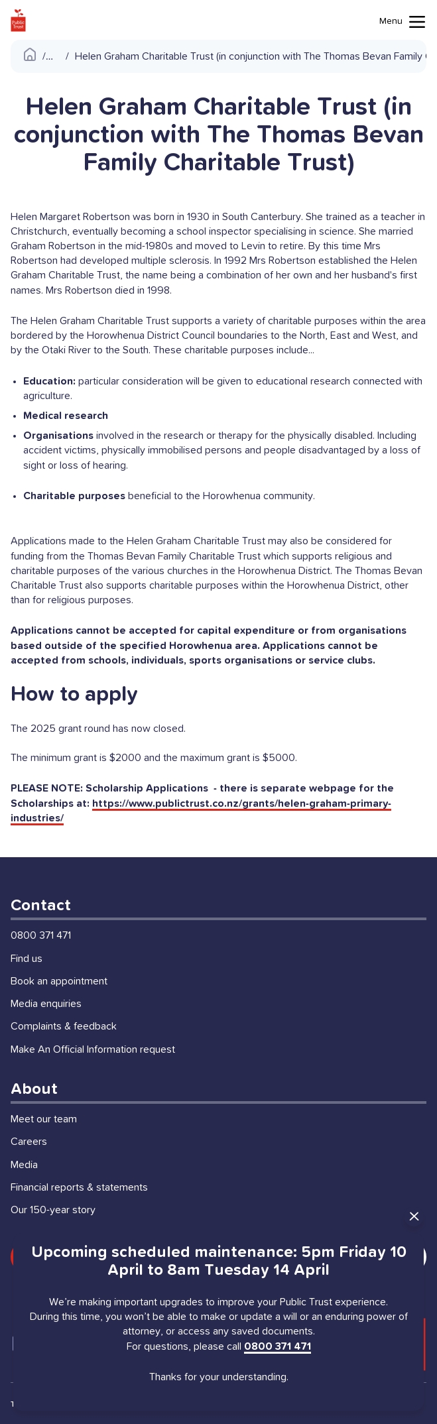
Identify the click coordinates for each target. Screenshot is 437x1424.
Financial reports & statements (79, 1187)
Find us (26, 958)
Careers (29, 1141)
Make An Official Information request (93, 1049)
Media (24, 1164)
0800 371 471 (41, 935)
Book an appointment (59, 981)
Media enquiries (46, 1003)
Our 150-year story (53, 1210)
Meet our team (44, 1119)
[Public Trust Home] (18, 20)
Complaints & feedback (64, 1026)
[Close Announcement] (414, 1216)
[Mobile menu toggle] (402, 22)
